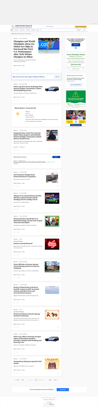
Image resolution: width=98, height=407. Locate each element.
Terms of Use (46, 405)
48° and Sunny (48, 26)
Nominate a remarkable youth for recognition (24, 366)
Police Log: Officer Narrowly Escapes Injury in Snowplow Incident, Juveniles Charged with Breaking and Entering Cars (28, 339)
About (38, 30)
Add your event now (76, 84)
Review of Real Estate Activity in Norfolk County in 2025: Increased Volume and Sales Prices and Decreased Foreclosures (26, 290)
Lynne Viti (15, 147)
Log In (84, 30)
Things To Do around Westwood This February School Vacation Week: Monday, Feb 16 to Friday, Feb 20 (27, 197)
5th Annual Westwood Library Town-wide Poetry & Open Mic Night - (34, 162)
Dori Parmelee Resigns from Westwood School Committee (25, 176)
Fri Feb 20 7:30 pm (18, 241)
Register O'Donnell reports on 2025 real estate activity (26, 295)
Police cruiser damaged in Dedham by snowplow (25, 345)
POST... (56, 157)
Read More (16, 163)
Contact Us (45, 399)
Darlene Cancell (17, 65)
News (12, 30)
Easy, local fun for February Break (21, 202)
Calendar (16, 30)
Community (22, 30)
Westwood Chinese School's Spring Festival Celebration (27, 315)
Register (79, 30)
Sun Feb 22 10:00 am (19, 311)
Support (57, 76)
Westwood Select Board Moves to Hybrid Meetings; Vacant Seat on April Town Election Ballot (28, 220)
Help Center (52, 399)
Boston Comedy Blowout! (23, 243)
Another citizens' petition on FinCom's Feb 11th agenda (26, 271)
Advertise (33, 30)
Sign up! (76, 44)
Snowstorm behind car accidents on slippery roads (25, 93)
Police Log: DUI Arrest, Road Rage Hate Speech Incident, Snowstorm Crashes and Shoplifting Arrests (28, 88)
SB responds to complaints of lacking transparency (25, 225)
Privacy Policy (52, 405)
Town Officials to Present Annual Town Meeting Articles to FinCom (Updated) (26, 266)
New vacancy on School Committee (22, 179)
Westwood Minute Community (20, 157)
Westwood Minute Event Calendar (75, 75)
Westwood (16, 38)
